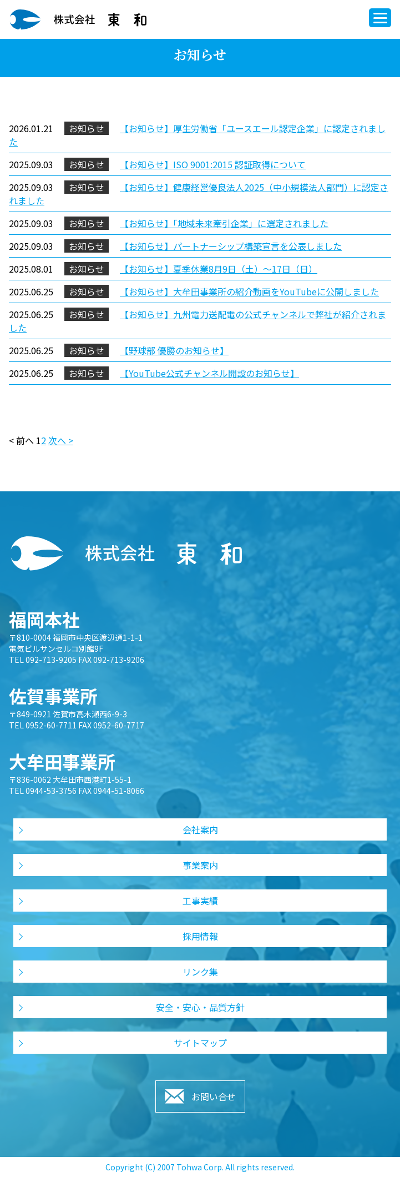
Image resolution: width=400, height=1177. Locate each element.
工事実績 (200, 900)
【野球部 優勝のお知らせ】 (174, 350)
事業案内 (200, 865)
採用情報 (200, 936)
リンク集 (200, 971)
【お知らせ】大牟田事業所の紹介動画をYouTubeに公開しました (249, 291)
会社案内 (200, 829)
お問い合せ (213, 1096)
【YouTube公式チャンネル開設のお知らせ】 (209, 373)
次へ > (60, 440)
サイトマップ (200, 1042)
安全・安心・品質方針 (200, 1007)
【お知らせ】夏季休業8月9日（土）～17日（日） (218, 268)
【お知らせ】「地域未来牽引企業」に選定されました (224, 223)
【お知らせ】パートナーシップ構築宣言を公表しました (231, 246)
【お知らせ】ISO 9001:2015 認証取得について (213, 164)
